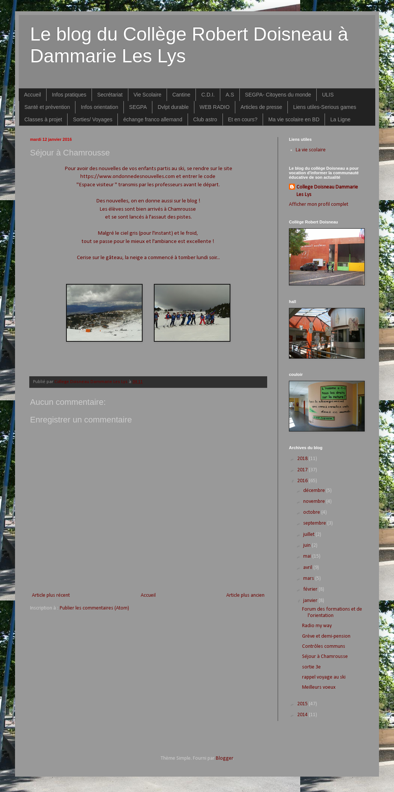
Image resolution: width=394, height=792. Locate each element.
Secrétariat (110, 95)
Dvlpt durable (173, 107)
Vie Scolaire (147, 95)
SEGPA (138, 107)
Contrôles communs (323, 646)
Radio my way (317, 626)
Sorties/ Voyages (92, 119)
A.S (230, 95)
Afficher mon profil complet (318, 204)
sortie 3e (311, 667)
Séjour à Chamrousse (325, 656)
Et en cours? (243, 119)
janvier (311, 600)
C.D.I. (208, 95)
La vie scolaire (311, 150)
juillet (309, 534)
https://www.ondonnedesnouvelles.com (127, 176)
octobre (312, 512)
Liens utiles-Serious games (324, 107)
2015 (303, 704)
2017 (303, 470)
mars (309, 578)
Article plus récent (51, 595)
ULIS (328, 95)
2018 (303, 459)
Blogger (224, 758)
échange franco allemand (152, 119)
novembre (314, 501)
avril (308, 567)
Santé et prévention (47, 107)
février (311, 589)
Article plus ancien (245, 595)
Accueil (32, 95)
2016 (303, 481)
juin (307, 545)
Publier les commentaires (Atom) (94, 608)
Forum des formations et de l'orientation (332, 612)
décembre (314, 490)
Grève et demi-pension (326, 636)
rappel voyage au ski (324, 677)
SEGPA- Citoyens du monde (278, 95)
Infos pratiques (69, 95)
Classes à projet (43, 119)
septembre (315, 523)
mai (307, 556)
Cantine (181, 95)
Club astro (205, 119)
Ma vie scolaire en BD (293, 119)
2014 (303, 715)
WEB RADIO (215, 107)
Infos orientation (99, 107)
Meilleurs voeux (318, 687)
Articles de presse (261, 107)
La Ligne (340, 119)
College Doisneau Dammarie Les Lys (327, 191)
